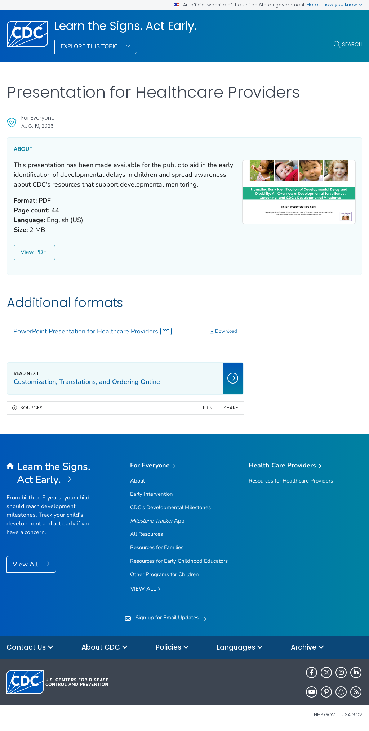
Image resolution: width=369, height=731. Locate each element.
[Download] (223, 331)
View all (145, 589)
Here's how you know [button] (335, 4)
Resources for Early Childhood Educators (179, 561)
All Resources (146, 534)
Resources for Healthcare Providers (291, 480)
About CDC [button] (104, 647)
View (34, 252)
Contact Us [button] (30, 647)
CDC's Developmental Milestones (170, 507)
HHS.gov (324, 714)
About (137, 480)
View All (26, 564)
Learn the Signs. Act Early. (125, 26)
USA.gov (352, 714)
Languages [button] (240, 647)
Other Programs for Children (164, 574)
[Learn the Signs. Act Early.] (50, 473)
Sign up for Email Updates (167, 617)
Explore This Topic (90, 46)
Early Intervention (151, 494)
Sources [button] (31, 407)
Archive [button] (307, 647)
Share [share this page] (230, 407)
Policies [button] (172, 647)
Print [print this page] (209, 407)
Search (352, 44)
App (157, 520)
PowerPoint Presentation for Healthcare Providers (92, 331)
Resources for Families (156, 547)
